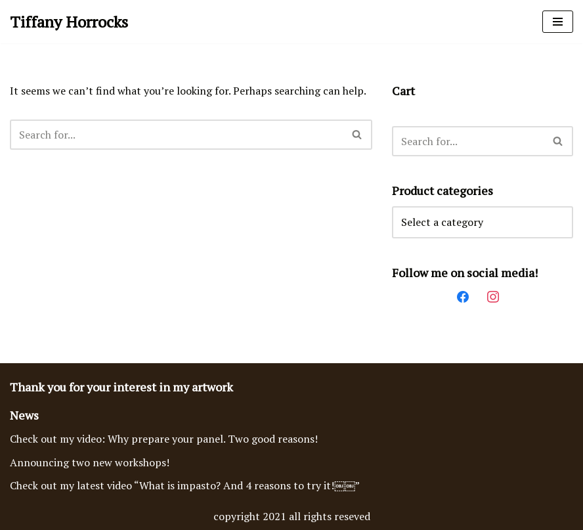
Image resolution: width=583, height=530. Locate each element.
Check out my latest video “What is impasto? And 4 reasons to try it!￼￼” (185, 485)
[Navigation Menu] (557, 22)
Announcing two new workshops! (89, 462)
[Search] (176, 135)
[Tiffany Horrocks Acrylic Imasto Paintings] (69, 21)
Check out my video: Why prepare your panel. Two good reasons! (164, 438)
